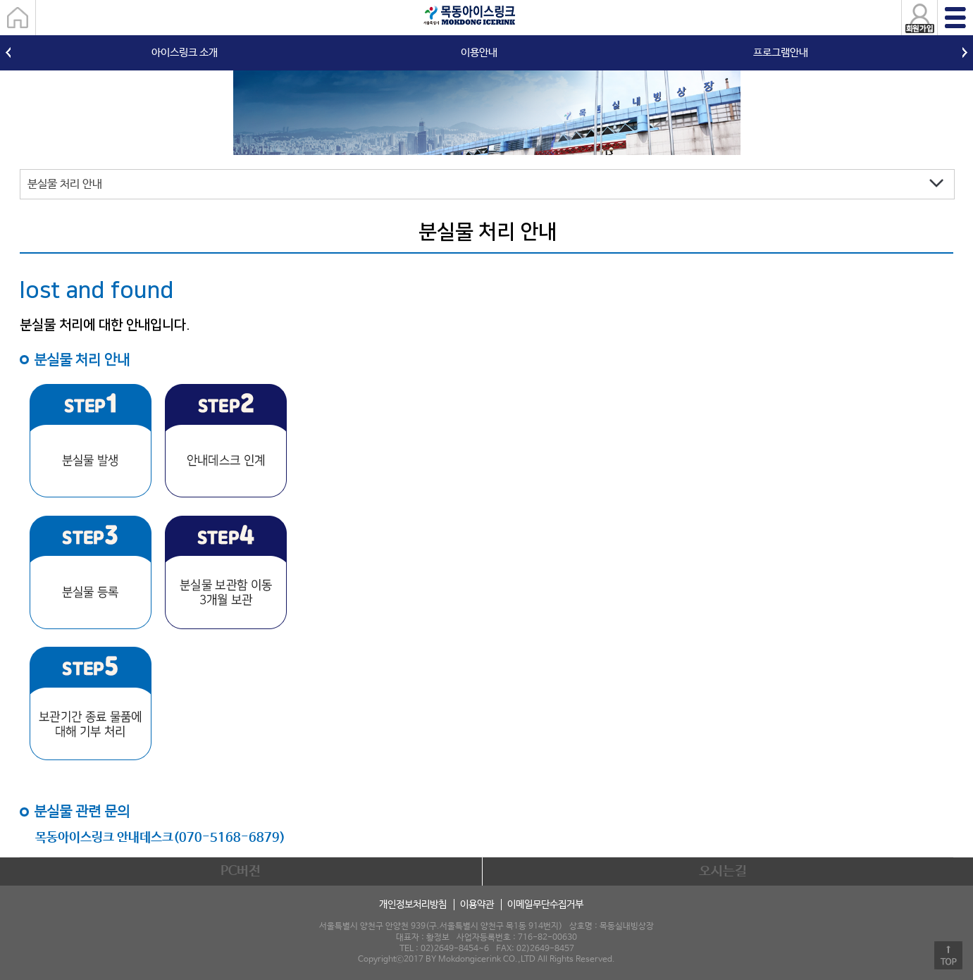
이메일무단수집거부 (545, 904)
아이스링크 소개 (184, 52)
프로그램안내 (780, 52)
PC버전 (241, 871)
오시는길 (723, 871)
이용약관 (477, 904)
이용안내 (479, 52)
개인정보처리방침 (413, 904)
